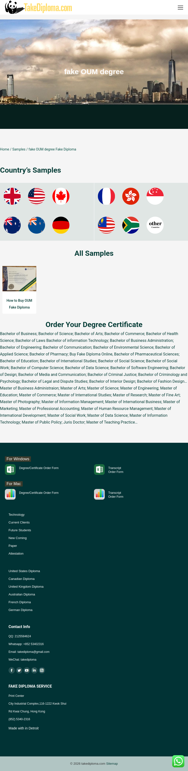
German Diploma (20, 610)
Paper (13, 546)
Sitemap (112, 763)
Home (4, 149)
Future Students (20, 530)
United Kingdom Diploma (26, 586)
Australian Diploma (22, 594)
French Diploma (20, 602)
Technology (17, 514)
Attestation (16, 553)
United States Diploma (24, 571)
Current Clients (19, 522)
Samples (18, 149)
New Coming (18, 538)
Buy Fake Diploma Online (90, 354)
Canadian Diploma (22, 579)
